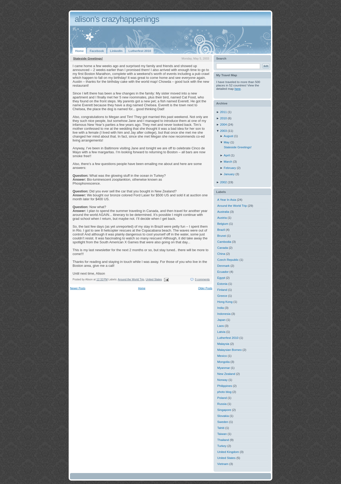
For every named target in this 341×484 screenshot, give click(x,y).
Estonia (222, 283)
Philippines (224, 385)
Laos (220, 325)
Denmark (223, 265)
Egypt (221, 277)
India (220, 307)
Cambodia (224, 241)
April (227, 155)
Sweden (222, 421)
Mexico (222, 355)
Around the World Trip (131, 279)
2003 (224, 130)
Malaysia (223, 343)
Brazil (221, 229)
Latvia (221, 331)
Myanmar (223, 367)
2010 (224, 118)
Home (141, 288)
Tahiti (220, 427)
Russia (222, 403)
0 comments (202, 279)
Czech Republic (228, 259)
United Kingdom (228, 451)
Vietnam (222, 463)
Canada (222, 247)
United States (154, 279)
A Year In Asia (226, 199)
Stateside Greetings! (88, 58)
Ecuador (223, 271)
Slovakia (223, 415)
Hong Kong (224, 301)
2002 (224, 182)
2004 (224, 124)
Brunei (221, 235)
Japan (221, 319)
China (221, 253)
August (229, 136)
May (227, 142)
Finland (222, 289)
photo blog (224, 391)
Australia (223, 211)
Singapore (224, 409)
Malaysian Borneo (229, 349)
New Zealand (226, 373)
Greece (222, 295)
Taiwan (222, 433)
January (230, 174)
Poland (222, 397)
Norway (222, 379)
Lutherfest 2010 (227, 337)
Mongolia (223, 361)
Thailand (223, 439)
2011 (224, 112)
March (228, 161)
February (230, 167)
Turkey (221, 445)
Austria (222, 217)
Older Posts (205, 288)
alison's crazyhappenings (117, 19)
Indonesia (224, 313)
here (237, 88)
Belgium (222, 223)
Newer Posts (77, 288)
